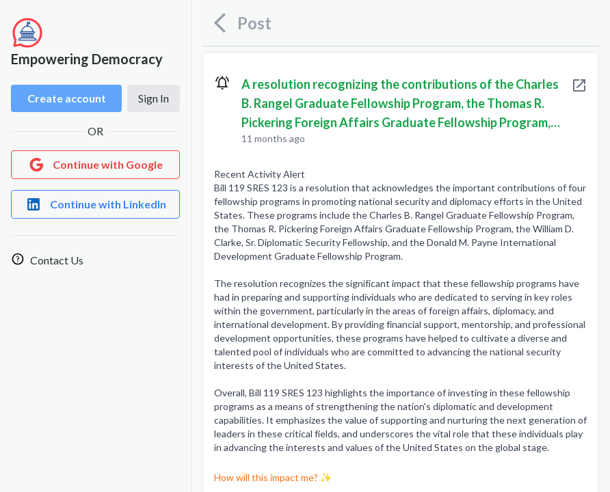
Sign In (153, 98)
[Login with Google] (95, 164)
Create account (66, 98)
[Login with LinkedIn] (95, 204)
